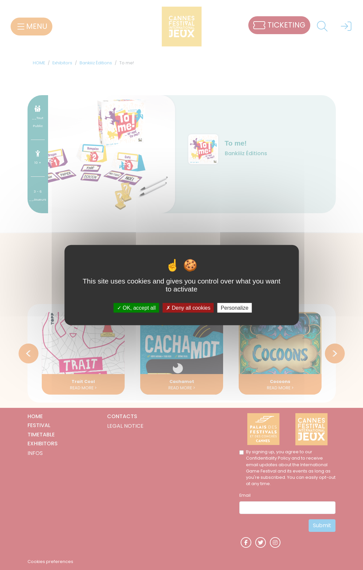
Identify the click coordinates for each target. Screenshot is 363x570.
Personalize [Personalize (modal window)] (235, 308)
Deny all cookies (188, 308)
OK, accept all (136, 308)
